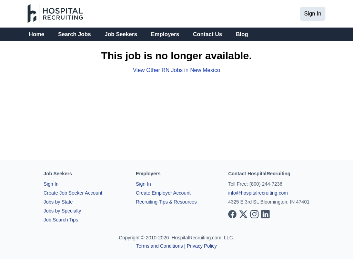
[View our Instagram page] (254, 214)
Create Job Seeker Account (72, 193)
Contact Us (207, 34)
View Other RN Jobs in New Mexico (176, 70)
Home (36, 34)
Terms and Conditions (159, 246)
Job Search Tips (60, 219)
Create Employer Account (163, 193)
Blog (242, 34)
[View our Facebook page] (232, 214)
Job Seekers (121, 34)
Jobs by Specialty (62, 211)
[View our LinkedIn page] (265, 214)
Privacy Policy (202, 246)
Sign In (312, 14)
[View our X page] (243, 214)
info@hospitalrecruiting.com (258, 193)
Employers (165, 34)
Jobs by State (58, 202)
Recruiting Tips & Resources (166, 202)
